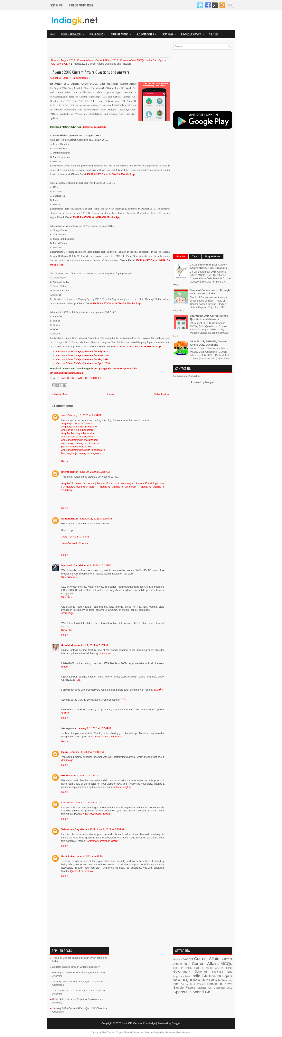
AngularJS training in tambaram (117, 486)
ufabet (64, 666)
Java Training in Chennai (75, 536)
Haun (64, 752)
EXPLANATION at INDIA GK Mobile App (111, 174)
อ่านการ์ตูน (67, 613)
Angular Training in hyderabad (78, 433)
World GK (62, 63)
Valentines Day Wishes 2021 (78, 829)
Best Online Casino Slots (109, 736)
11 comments (80, 77)
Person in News (219, 984)
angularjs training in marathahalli (79, 439)
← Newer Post (59, 394)
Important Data (182, 976)
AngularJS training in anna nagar (115, 483)
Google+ (95, 378)
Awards (188, 959)
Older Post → (161, 394)
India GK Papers (220, 976)
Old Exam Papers (147, 33)
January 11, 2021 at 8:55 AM (96, 518)
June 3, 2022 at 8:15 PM (110, 829)
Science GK (204, 987)
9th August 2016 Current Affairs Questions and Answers (209, 317)
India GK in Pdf (203, 980)
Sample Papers (184, 987)
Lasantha (138, 1032)
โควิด (124, 699)
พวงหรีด (158, 689)
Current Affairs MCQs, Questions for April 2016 (83, 363)
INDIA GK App (56, 5)
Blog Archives (212, 256)
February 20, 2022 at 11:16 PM (86, 752)
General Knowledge (74, 33)
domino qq (67, 760)
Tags (195, 256)
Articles (177, 959)
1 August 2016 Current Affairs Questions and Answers (89, 72)
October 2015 (188, 984)
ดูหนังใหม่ (66, 596)
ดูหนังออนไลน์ (69, 576)
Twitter (81, 378)
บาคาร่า (65, 712)
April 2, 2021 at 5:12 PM (97, 565)
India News (170, 33)
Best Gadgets (183, 1032)
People (201, 984)
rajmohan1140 (69, 518)
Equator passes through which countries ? (76, 966)
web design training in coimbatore (80, 443)
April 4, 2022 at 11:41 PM (85, 775)
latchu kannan (69, 471)
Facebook (67, 378)
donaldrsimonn (70, 645)
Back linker (68, 856)
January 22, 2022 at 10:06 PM (94, 728)
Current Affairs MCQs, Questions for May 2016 (82, 359)
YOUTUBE (213, 34)
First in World (203, 968)
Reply (64, 461)
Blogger (209, 382)
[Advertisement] (96, 49)
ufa (78, 679)
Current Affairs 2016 (106, 60)
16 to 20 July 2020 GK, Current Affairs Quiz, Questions (208, 343)
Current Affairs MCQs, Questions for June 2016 (82, 355)
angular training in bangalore (77, 429)
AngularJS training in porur (79, 486)
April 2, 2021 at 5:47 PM (94, 645)
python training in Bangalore (77, 446)
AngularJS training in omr (150, 483)
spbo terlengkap (122, 787)
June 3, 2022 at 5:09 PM (88, 802)
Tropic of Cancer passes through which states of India (210, 292)
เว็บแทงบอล (105, 653)
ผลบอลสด (66, 629)
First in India (182, 967)
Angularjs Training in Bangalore (79, 426)
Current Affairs (122, 33)
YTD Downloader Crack (96, 813)
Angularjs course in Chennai (77, 423)
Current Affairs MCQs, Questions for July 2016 (82, 351)
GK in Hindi (223, 967)
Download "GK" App (193, 33)
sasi (63, 415)
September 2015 (223, 987)
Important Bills (222, 971)
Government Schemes (190, 971)
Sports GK (182, 992)
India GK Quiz (98, 33)
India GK (151, 60)
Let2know (67, 802)
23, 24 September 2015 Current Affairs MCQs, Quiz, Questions (208, 266)
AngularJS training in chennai (78, 483)
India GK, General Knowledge (139, 1023)
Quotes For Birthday (81, 871)
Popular (180, 256)
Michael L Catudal (72, 565)
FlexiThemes (108, 1032)
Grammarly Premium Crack (102, 840)
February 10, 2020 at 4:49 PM (84, 415)
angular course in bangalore (77, 436)
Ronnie (65, 775)
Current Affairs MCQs (81, 5)
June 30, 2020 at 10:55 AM (95, 471)
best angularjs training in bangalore (81, 453)
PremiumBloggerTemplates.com (160, 1032)
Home (52, 34)
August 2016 (68, 60)
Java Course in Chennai (75, 543)
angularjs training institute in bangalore (83, 449)
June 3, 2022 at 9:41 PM (89, 856)
